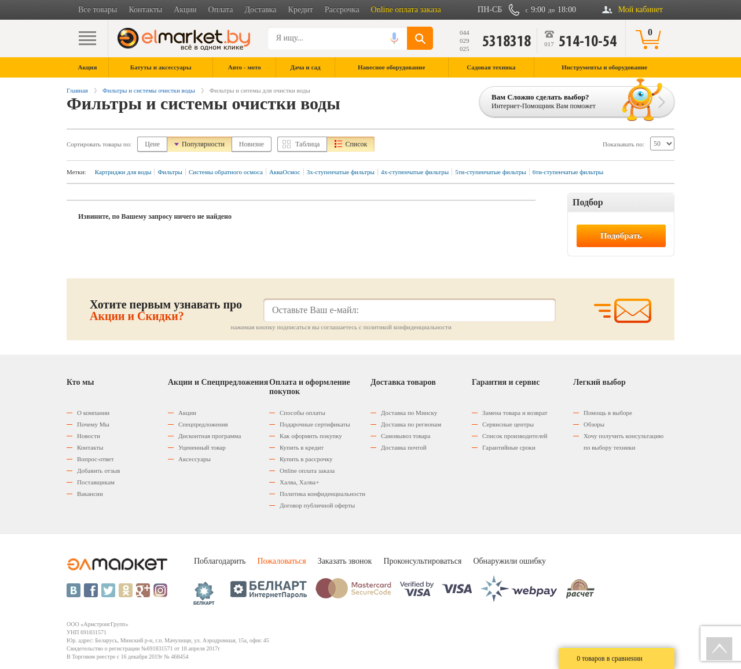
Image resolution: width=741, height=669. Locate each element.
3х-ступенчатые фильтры (341, 171)
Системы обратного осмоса (226, 171)
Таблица (307, 144)
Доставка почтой (404, 447)
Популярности (203, 144)
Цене (152, 144)
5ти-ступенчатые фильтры (490, 171)
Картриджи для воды (123, 171)
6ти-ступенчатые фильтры (568, 171)
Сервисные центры (508, 424)
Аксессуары (194, 458)
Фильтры (169, 171)
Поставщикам (96, 482)
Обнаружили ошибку (509, 561)
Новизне (251, 144)
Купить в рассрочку (306, 458)
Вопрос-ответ (95, 458)
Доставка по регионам (411, 424)
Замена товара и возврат (515, 412)
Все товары (97, 9)
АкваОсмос (284, 171)
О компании (93, 412)
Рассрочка (342, 9)
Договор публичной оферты (317, 505)
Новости (88, 435)
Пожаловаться (281, 561)
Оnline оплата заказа (307, 470)
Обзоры (594, 424)
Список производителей (514, 435)
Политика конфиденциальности (322, 493)
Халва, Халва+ (299, 482)
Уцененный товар (202, 447)
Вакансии (90, 493)
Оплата (220, 9)
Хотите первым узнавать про (166, 310)
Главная (77, 90)
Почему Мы (93, 424)
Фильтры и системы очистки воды (148, 90)
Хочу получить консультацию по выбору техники (623, 441)
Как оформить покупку (311, 435)
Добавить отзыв (98, 470)
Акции (185, 9)
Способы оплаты (302, 412)
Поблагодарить (219, 561)
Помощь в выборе (608, 412)
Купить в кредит (302, 447)
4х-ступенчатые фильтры (415, 171)
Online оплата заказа (406, 9)
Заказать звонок (345, 561)
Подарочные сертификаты (315, 424)
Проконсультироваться (422, 561)
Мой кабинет (640, 9)
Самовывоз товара (405, 435)
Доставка (261, 9)
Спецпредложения (203, 424)
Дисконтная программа (209, 435)
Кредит (300, 9)
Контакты (145, 9)
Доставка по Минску (409, 412)
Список (356, 144)
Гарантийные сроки (508, 447)
